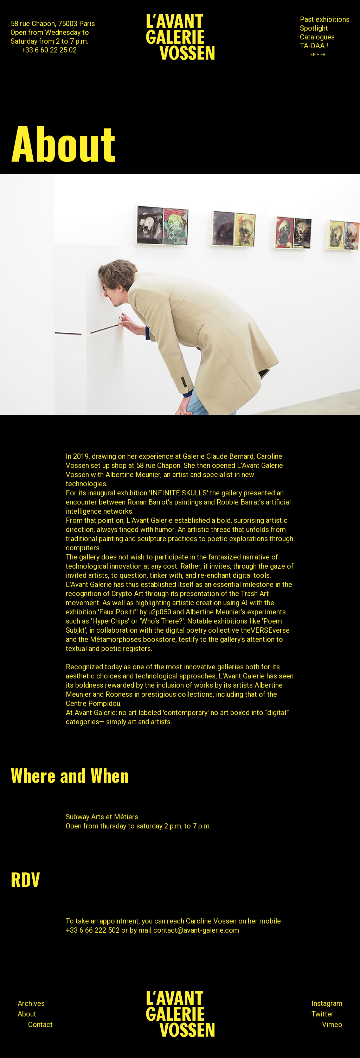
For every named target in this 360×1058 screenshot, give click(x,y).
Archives (31, 1003)
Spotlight (314, 28)
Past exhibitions (324, 19)
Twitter (322, 1014)
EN (313, 54)
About (27, 1014)
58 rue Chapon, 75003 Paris (53, 23)
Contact (40, 1024)
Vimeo (332, 1024)
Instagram (326, 1003)
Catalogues (317, 37)
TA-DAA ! (314, 46)
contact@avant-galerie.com (196, 930)
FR (323, 54)
